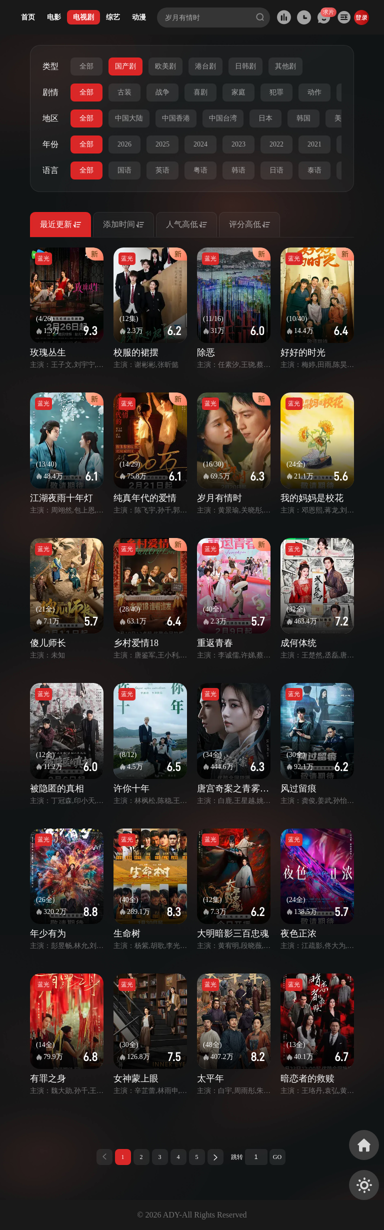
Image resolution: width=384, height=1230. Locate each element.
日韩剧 (245, 66)
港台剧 (205, 66)
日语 (277, 170)
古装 (125, 92)
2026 (125, 144)
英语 (163, 170)
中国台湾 (223, 118)
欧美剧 (165, 66)
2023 (239, 144)
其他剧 (285, 66)
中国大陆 (129, 118)
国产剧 (125, 66)
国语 (125, 170)
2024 (201, 144)
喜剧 (201, 92)
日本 (265, 118)
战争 (163, 92)
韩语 (239, 170)
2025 (163, 144)
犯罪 (277, 92)
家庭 (239, 92)
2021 (315, 144)
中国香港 (176, 118)
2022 (277, 144)
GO (277, 1157)
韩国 (303, 118)
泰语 (315, 170)
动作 (315, 92)
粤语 (201, 170)
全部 (87, 66)
